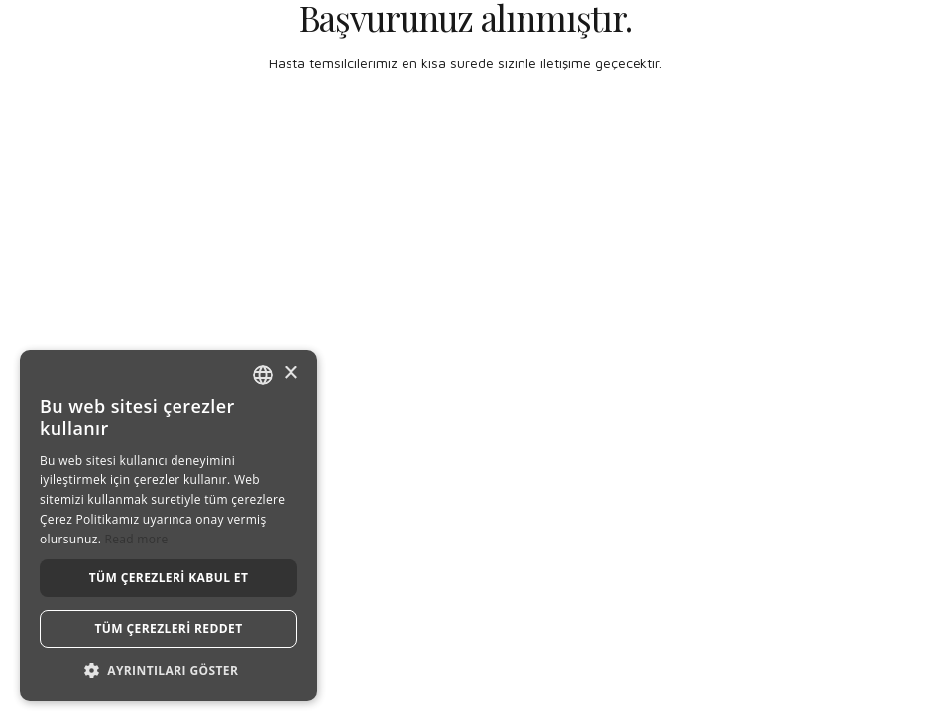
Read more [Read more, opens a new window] (137, 539)
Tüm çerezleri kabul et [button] (169, 577)
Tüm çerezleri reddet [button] (169, 628)
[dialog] (168, 525)
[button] (168, 671)
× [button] (290, 373)
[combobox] (263, 375)
